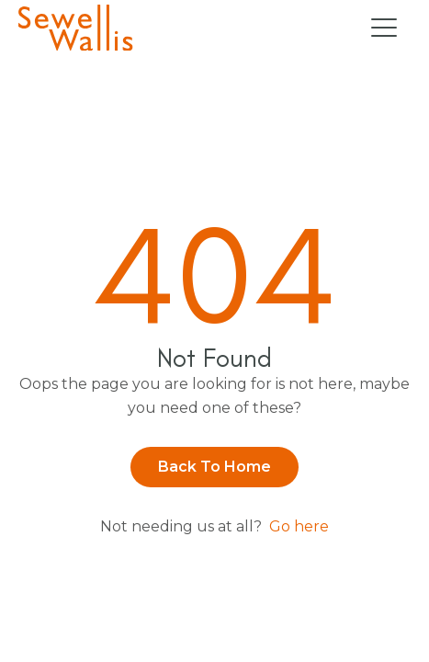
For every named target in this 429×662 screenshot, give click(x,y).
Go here (299, 526)
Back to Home (214, 466)
